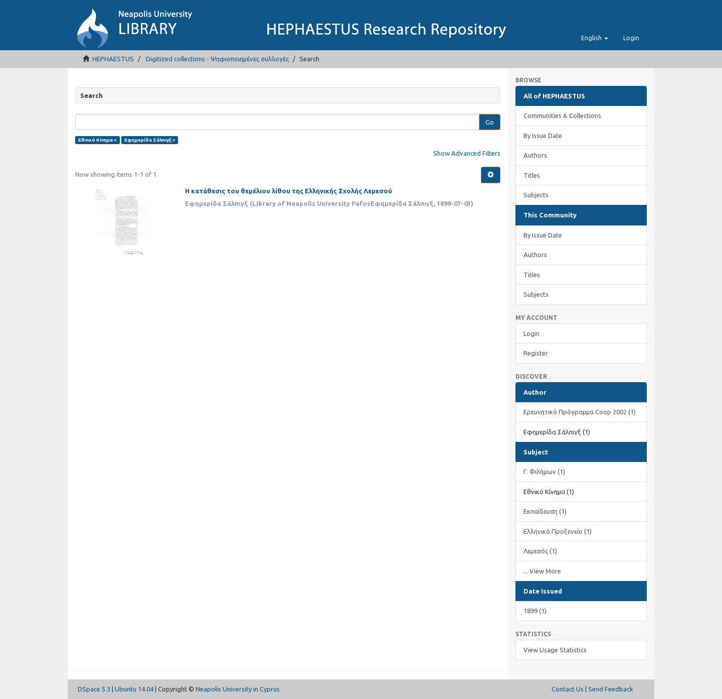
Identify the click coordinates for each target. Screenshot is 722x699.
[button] (595, 37)
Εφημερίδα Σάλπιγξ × (149, 140)
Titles (531, 175)
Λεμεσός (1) (540, 550)
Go (489, 122)
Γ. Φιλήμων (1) (544, 471)
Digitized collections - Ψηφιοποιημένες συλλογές (217, 58)
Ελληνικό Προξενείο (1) (557, 531)
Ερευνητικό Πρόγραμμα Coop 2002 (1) (579, 411)
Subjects (536, 194)
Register (535, 353)
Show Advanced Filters (466, 153)
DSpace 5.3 (94, 688)
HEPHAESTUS (113, 58)
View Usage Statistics (555, 649)
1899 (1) (535, 610)
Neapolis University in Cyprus (238, 688)
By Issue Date (542, 135)
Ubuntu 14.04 (134, 688)
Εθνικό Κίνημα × (97, 140)
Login (531, 333)
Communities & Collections (562, 115)
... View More (542, 570)
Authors (535, 155)
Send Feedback (610, 688)
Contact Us (568, 688)
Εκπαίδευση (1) (545, 511)
